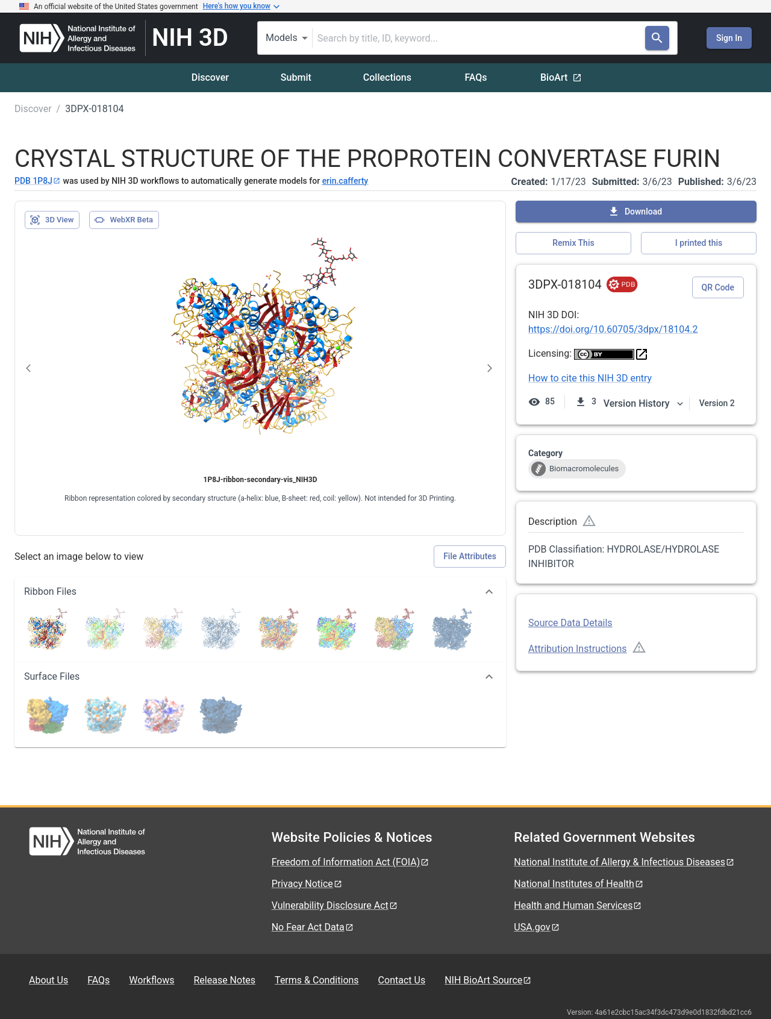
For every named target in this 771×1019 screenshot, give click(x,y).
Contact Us (402, 980)
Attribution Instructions (577, 648)
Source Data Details (570, 623)
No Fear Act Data (313, 927)
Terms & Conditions (317, 980)
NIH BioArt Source (488, 980)
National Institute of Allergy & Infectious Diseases (624, 862)
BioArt (561, 77)
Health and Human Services (578, 905)
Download (635, 211)
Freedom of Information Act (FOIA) (351, 862)
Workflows (151, 980)
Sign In (729, 38)
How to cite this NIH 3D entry (590, 378)
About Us (48, 980)
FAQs (475, 77)
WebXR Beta (123, 220)
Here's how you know (241, 7)
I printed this (698, 243)
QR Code (718, 287)
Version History (644, 403)
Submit (296, 77)
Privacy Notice (307, 883)
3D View (51, 220)
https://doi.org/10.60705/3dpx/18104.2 (613, 329)
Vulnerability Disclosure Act (335, 905)
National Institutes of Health (579, 883)
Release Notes (224, 980)
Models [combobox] (282, 37)
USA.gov (537, 927)
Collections (387, 77)
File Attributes (469, 556)
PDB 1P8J (37, 181)
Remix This (573, 243)
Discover (210, 77)
